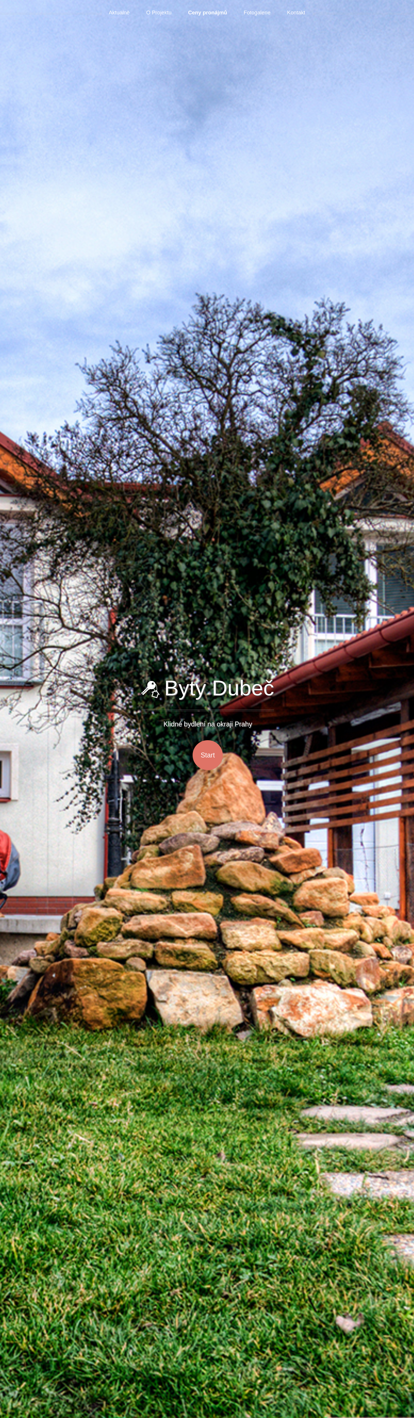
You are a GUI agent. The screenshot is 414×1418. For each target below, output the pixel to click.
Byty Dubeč (207, 688)
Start (208, 755)
